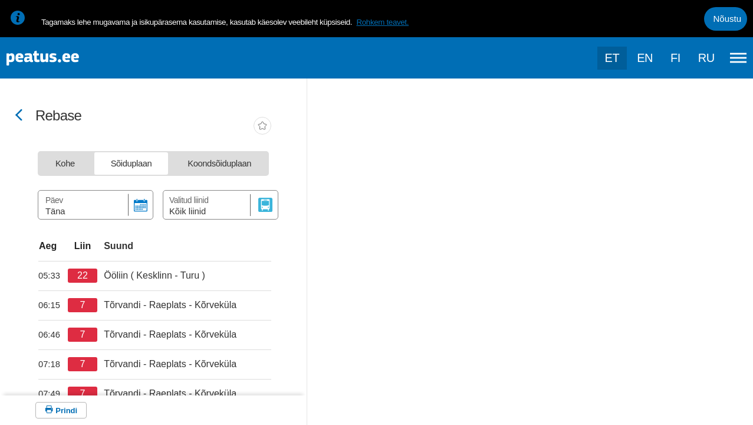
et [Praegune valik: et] (612, 57)
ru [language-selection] (706, 57)
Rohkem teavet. (382, 22)
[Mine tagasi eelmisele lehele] (19, 116)
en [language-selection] (645, 57)
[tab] (65, 163)
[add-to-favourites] (262, 127)
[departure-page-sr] (53, 275)
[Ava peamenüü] (738, 58)
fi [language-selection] (675, 57)
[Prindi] (61, 410)
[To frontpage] (67, 58)
